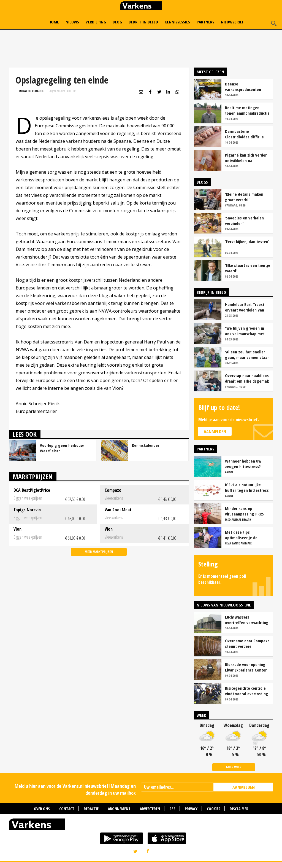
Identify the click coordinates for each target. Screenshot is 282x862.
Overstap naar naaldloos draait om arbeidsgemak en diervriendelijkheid (247, 378)
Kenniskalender (145, 445)
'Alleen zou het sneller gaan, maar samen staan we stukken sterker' (247, 354)
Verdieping (96, 22)
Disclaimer (239, 808)
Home (53, 22)
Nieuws (72, 22)
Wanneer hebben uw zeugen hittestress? (243, 463)
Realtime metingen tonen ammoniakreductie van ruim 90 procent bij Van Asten (247, 110)
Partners (205, 22)
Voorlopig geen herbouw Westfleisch (62, 447)
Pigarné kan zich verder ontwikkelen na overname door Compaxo (247, 157)
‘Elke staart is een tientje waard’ (247, 267)
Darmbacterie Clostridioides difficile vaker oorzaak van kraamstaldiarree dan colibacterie (244, 133)
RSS (172, 808)
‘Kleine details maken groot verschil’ (244, 196)
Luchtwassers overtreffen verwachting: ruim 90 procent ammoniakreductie (247, 619)
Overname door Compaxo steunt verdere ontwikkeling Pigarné (247, 643)
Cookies (213, 808)
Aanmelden (215, 432)
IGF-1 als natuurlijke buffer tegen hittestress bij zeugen (247, 487)
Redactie (91, 808)
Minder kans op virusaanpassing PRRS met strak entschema (244, 511)
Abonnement (119, 808)
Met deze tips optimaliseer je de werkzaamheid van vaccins (241, 534)
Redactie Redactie (31, 91)
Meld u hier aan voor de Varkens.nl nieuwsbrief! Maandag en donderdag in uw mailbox (75, 789)
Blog (117, 22)
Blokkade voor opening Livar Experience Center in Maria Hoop (246, 667)
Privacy (191, 808)
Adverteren (150, 808)
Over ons (42, 808)
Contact (66, 808)
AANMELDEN (243, 787)
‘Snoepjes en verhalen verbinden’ (244, 220)
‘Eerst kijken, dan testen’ (247, 241)
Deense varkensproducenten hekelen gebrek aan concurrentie (243, 86)
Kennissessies (177, 22)
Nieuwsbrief (232, 22)
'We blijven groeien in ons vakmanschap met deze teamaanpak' (245, 330)
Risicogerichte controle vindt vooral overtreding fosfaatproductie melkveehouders (246, 690)
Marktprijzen (33, 476)
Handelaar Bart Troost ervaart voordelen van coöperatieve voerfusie (245, 307)
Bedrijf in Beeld (143, 22)
